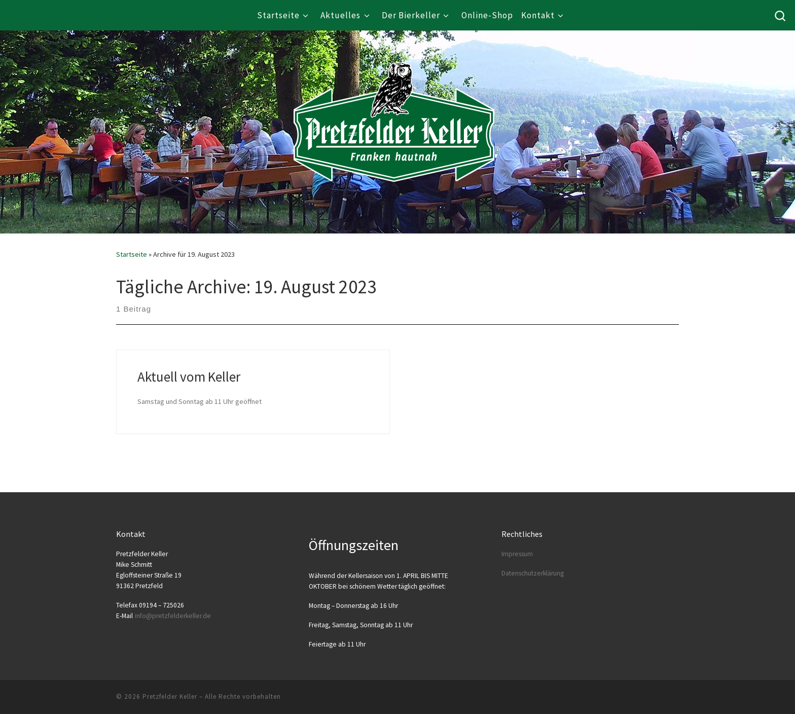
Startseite (131, 254)
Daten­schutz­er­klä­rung (532, 573)
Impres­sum (517, 554)
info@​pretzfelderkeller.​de (173, 615)
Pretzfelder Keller (169, 696)
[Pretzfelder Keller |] (394, 107)
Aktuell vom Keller (188, 376)
